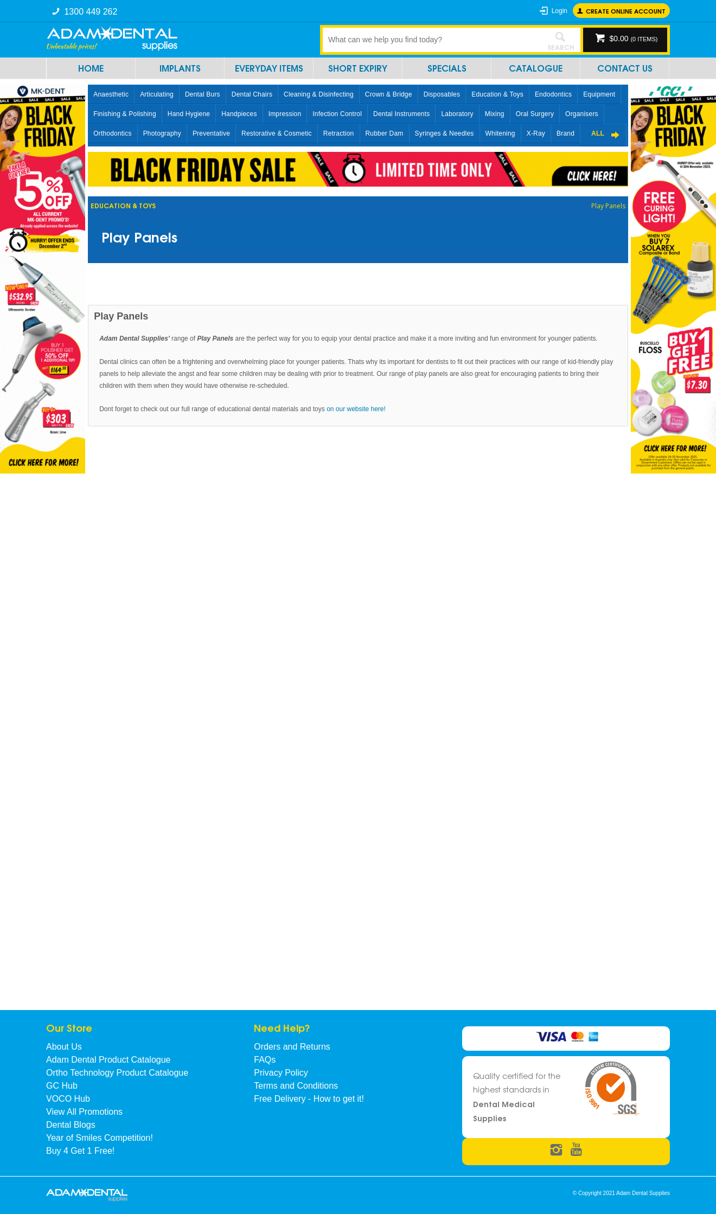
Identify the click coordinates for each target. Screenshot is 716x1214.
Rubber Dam (385, 133)
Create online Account (626, 10)
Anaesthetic (111, 94)
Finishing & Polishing (124, 114)
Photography (162, 133)
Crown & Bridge (388, 94)
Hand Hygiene (189, 114)
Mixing (494, 114)
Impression (285, 114)
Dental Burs (202, 94)
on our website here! (356, 409)
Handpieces (239, 114)
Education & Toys (497, 94)
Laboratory (457, 114)
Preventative (211, 133)
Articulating (157, 94)
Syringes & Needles (444, 133)
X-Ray (536, 133)
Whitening (500, 133)
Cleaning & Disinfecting (319, 94)
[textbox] (431, 40)
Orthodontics (112, 133)
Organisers (581, 114)
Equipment (599, 94)
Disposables (442, 94)
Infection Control (337, 114)
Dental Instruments (401, 114)
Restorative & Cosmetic (276, 133)
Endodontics (553, 94)
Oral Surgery (535, 114)
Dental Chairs (252, 94)
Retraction (338, 133)
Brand (565, 133)
